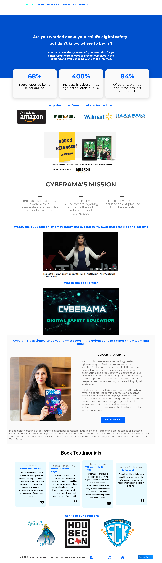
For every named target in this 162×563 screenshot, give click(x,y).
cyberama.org (37, 557)
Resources (69, 4)
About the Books (47, 4)
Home (29, 4)
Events (83, 4)
